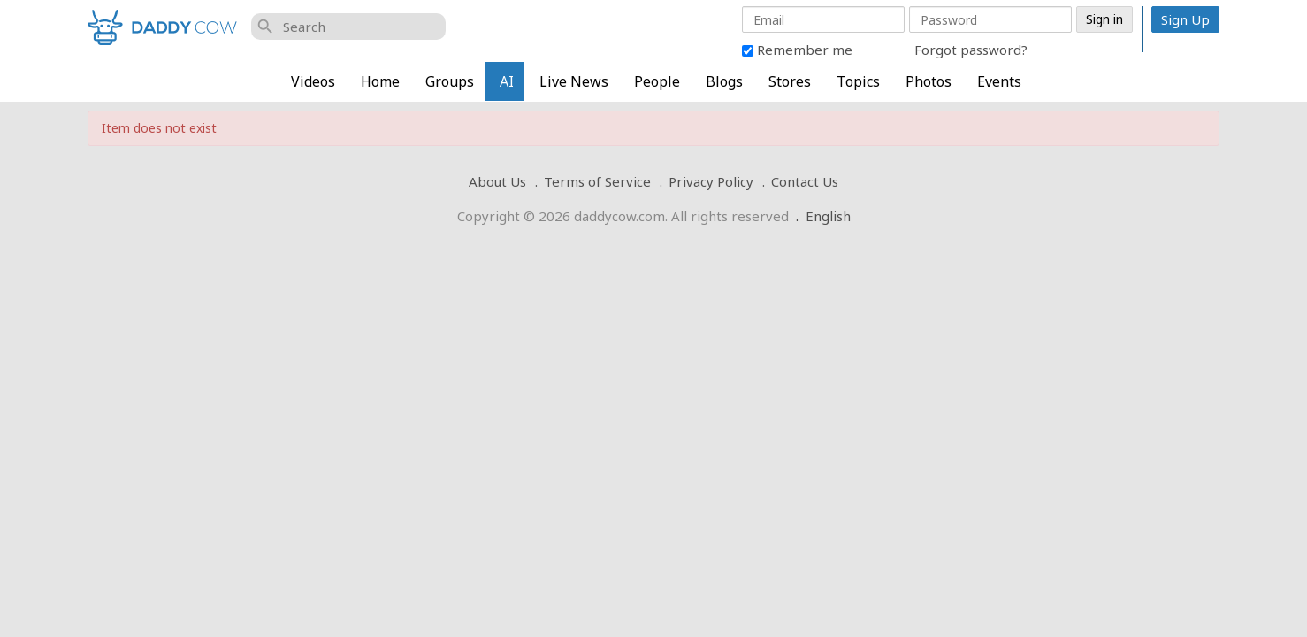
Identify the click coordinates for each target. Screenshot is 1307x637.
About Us (497, 181)
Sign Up (1185, 19)
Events (999, 81)
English (828, 216)
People (657, 81)
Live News (573, 81)
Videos (313, 81)
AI (507, 81)
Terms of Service (597, 181)
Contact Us (804, 181)
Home (380, 81)
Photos (929, 81)
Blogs (724, 81)
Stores (789, 81)
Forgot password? (971, 49)
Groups (449, 81)
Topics (858, 81)
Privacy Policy (711, 181)
